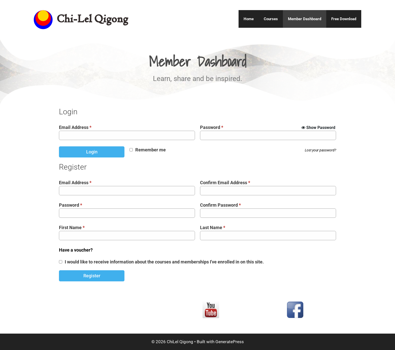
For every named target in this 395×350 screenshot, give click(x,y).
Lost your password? (320, 150)
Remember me (150, 149)
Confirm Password (220, 205)
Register (91, 275)
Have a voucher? (76, 250)
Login (91, 151)
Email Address (75, 127)
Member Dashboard (304, 19)
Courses (271, 19)
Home (249, 19)
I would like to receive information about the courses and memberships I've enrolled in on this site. (164, 261)
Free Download (343, 19)
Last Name (212, 227)
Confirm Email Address (225, 182)
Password (211, 127)
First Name (72, 227)
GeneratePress (229, 341)
